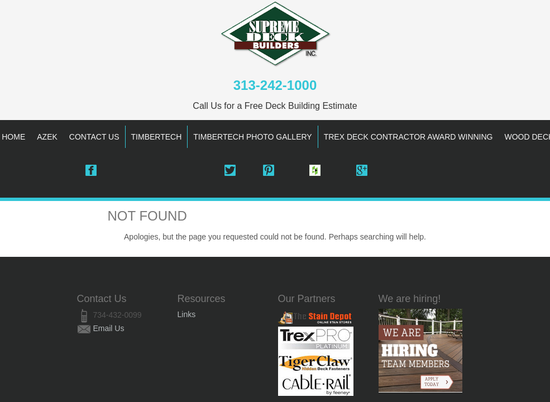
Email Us (108, 328)
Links (187, 314)
